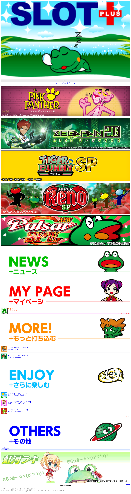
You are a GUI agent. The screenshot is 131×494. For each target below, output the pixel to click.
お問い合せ (5, 448)
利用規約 (6, 449)
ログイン (65, 80)
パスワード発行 (61, 83)
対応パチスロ (71, 83)
